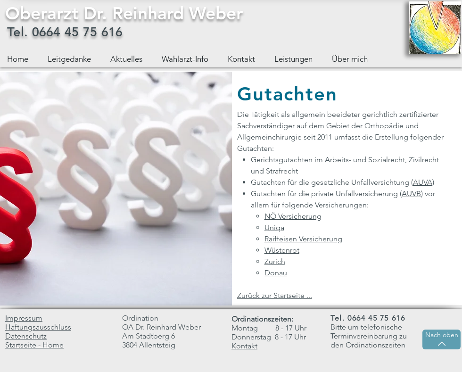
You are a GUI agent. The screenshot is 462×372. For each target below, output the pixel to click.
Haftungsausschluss (38, 326)
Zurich (274, 261)
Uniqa (274, 227)
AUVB (411, 193)
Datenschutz (26, 335)
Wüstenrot (281, 250)
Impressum (23, 318)
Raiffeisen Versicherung (303, 238)
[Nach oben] (441, 339)
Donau (275, 272)
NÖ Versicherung (293, 216)
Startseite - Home (34, 344)
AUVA (422, 182)
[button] (296, 58)
